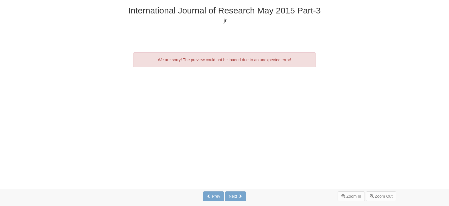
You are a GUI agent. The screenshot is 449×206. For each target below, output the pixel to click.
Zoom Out (381, 196)
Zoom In (351, 196)
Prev (213, 196)
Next (235, 196)
